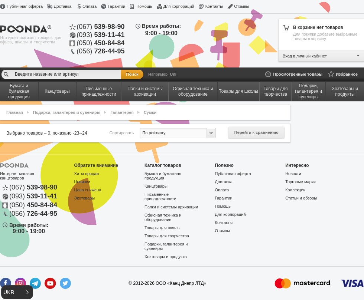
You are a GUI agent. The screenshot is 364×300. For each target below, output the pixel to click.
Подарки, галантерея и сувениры (66, 112)
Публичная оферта (25, 6)
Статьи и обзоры (301, 198)
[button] (17, 292)
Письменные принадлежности (160, 196)
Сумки (150, 112)
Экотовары (84, 198)
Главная (14, 112)
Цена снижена (87, 190)
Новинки (82, 181)
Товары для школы (162, 227)
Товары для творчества (166, 236)
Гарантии (116, 6)
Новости (293, 173)
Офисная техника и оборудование (162, 217)
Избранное (347, 74)
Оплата (89, 6)
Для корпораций (178, 6)
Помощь (144, 6)
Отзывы (241, 6)
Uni (173, 74)
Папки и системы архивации (171, 207)
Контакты (214, 6)
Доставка (62, 6)
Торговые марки (300, 181)
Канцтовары (156, 186)
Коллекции (295, 190)
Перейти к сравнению (256, 132)
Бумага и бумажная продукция (162, 175)
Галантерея (122, 112)
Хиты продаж (86, 173)
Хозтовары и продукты (165, 256)
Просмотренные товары (297, 74)
